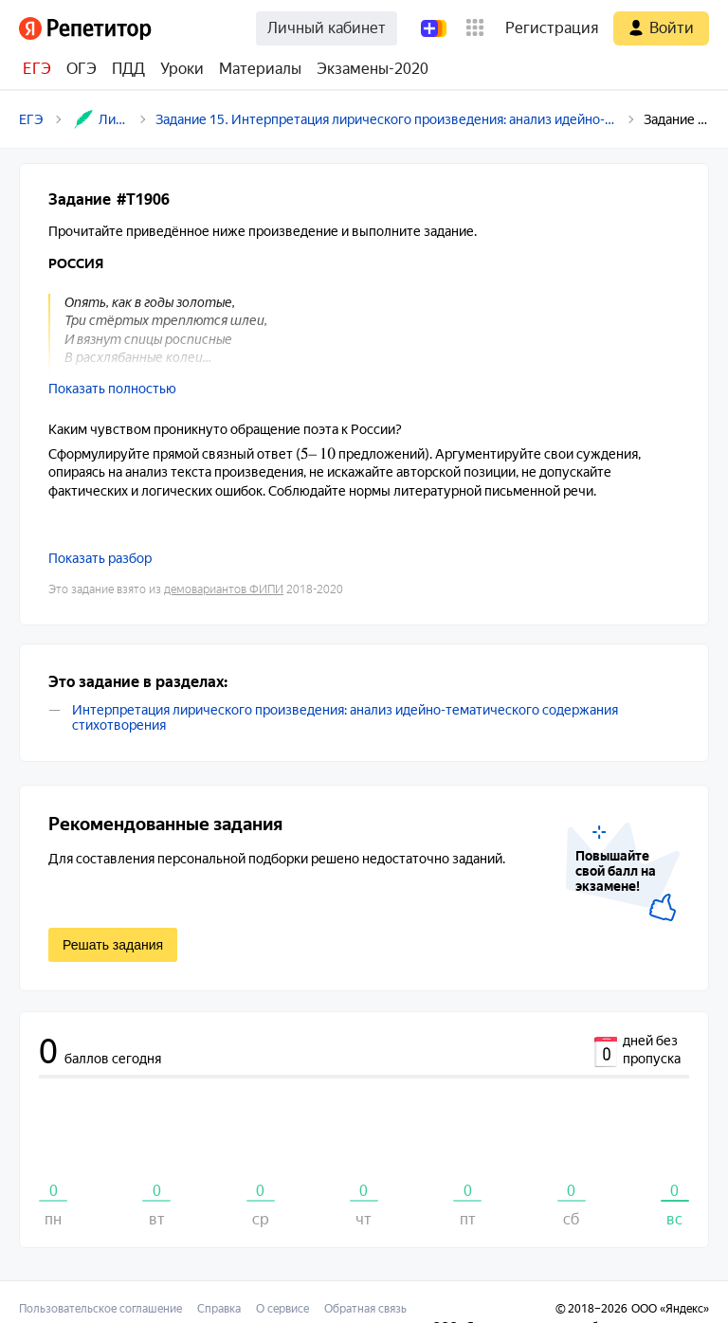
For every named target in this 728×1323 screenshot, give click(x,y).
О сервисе (282, 1308)
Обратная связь (365, 1308)
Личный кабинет (326, 28)
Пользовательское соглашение (100, 1308)
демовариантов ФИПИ (223, 589)
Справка (219, 1308)
